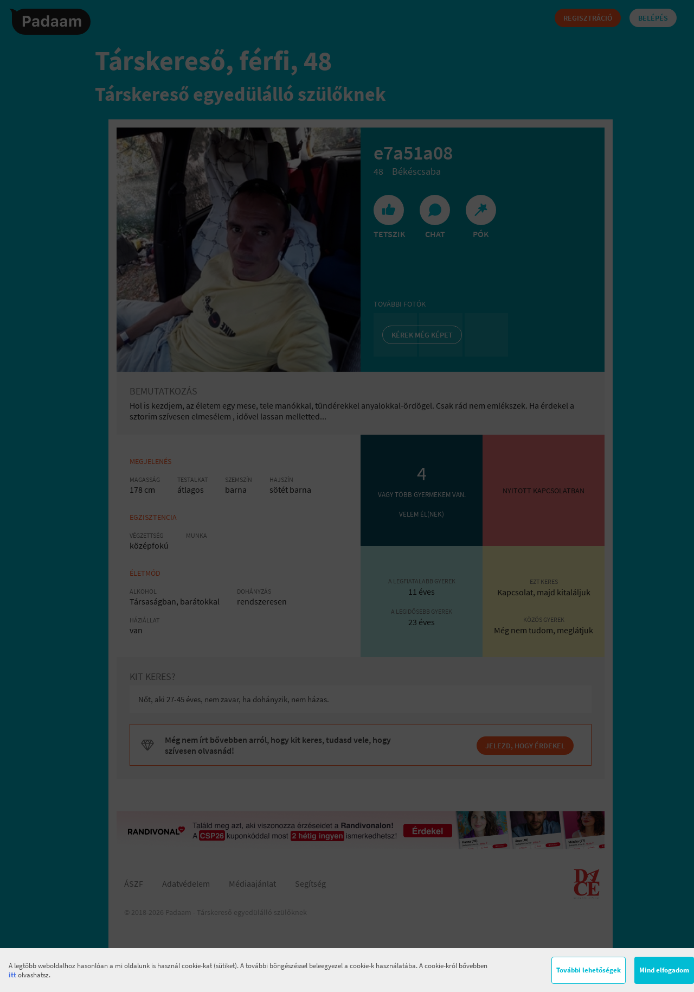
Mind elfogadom (664, 970)
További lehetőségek (588, 970)
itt (12, 975)
